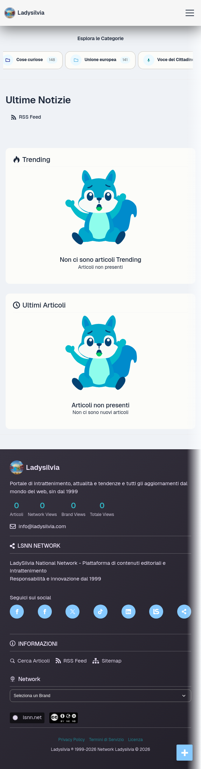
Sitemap (107, 660)
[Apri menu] (190, 13)
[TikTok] (100, 612)
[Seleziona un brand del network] (100, 695)
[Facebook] (17, 612)
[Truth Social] (184, 612)
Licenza (135, 739)
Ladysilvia (35, 467)
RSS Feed (26, 117)
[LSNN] (156, 612)
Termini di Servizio (106, 739)
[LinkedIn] (129, 612)
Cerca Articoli (30, 660)
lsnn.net (27, 717)
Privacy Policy (71, 739)
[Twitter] (72, 612)
